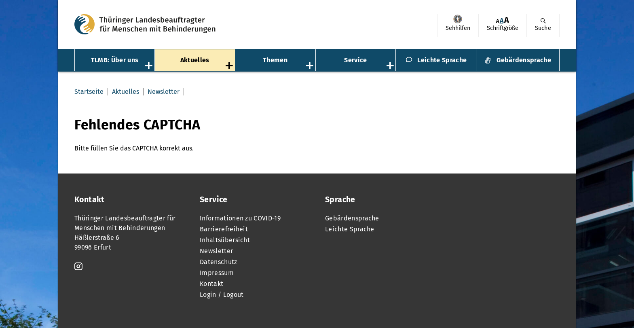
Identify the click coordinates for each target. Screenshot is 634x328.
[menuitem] (457, 25)
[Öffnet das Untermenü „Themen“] (310, 66)
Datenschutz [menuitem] (218, 262)
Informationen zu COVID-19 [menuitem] (240, 218)
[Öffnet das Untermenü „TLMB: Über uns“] (149, 66)
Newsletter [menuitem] (164, 91)
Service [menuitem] (355, 60)
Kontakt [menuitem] (211, 284)
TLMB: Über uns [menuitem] (114, 60)
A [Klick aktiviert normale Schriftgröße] (501, 20)
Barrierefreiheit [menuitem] (224, 229)
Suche (543, 28)
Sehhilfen (458, 19)
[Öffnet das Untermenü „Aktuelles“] (230, 66)
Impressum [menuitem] (217, 273)
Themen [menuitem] (275, 60)
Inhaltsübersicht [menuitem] (225, 240)
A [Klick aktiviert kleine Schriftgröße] (497, 21)
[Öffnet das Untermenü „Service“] (391, 66)
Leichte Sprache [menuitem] (442, 60)
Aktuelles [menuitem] (194, 60)
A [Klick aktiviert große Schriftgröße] (506, 20)
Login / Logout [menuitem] (221, 294)
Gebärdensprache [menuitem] (524, 60)
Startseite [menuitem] (89, 91)
